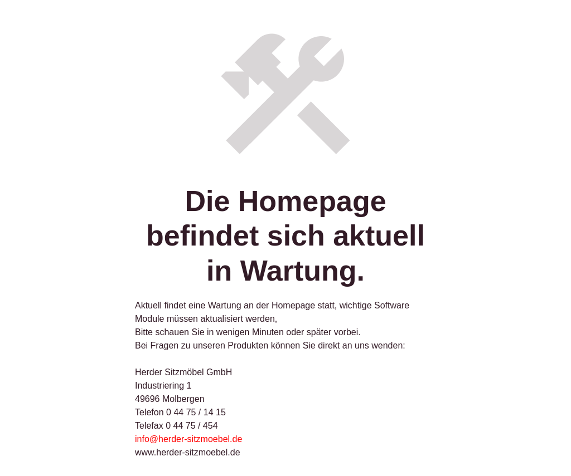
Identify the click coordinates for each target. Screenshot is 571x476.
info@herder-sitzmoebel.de (188, 439)
